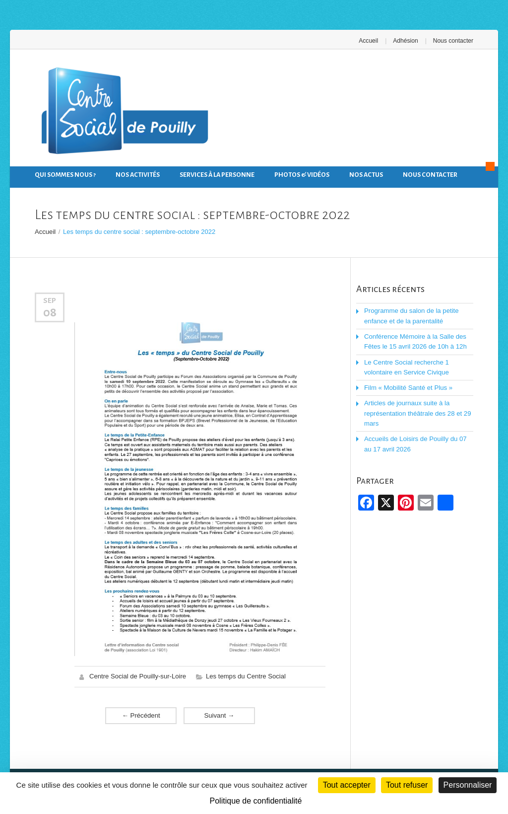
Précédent (141, 715)
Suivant (219, 715)
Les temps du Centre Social (245, 676)
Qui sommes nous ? (65, 174)
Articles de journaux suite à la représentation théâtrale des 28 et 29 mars (416, 412)
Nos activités (138, 174)
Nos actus (366, 174)
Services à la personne (217, 174)
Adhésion (405, 40)
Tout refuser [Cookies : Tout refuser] (407, 785)
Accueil (369, 40)
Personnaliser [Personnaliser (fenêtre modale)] (468, 785)
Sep (49, 300)
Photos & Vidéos (301, 174)
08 (50, 311)
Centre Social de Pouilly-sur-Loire (137, 676)
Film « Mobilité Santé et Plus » (407, 386)
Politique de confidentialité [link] (256, 801)
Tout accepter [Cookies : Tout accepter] (347, 785)
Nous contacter (453, 40)
